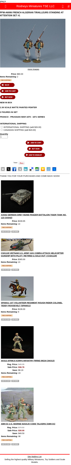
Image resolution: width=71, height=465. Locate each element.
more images (33, 69)
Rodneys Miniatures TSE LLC (35, 6)
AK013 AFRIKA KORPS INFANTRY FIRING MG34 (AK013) (28, 361)
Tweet (15, 162)
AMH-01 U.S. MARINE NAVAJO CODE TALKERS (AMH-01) (28, 424)
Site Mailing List (34, 457)
